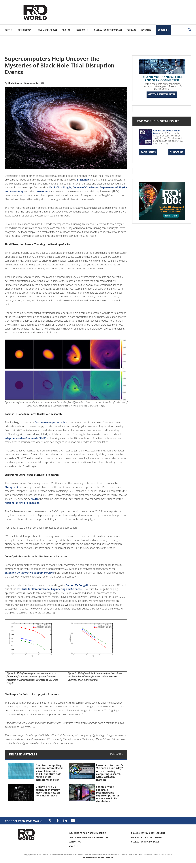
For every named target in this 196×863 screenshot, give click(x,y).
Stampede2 (11, 487)
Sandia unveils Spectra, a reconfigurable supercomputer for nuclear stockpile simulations (107, 794)
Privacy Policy (88, 857)
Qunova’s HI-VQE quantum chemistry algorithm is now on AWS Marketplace (48, 791)
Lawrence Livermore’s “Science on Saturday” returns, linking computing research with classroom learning (109, 772)
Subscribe (176, 152)
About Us (74, 846)
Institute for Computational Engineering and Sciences (49, 589)
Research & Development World (35, 12)
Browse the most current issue (166, 132)
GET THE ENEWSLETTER (162, 94)
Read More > (116, 754)
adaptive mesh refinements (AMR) (25, 438)
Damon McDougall (77, 585)
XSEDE (34, 499)
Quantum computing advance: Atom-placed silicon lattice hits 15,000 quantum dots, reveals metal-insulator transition (49, 772)
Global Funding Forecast (145, 842)
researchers (52, 191)
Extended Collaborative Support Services (29, 572)
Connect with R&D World (23, 821)
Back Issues (148, 152)
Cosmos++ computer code (50, 422)
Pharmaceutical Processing (146, 837)
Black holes (84, 179)
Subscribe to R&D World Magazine (87, 833)
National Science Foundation (22, 502)
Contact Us (75, 842)
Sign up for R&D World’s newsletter (88, 837)
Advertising (99, 857)
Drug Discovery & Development (148, 833)
